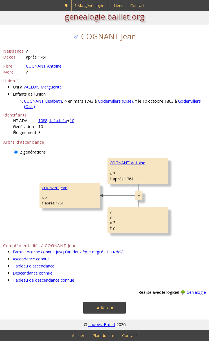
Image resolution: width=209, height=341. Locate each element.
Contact (137, 5)
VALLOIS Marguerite (42, 87)
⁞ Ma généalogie (89, 5)
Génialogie (196, 292)
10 (72, 120)
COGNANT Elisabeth (43, 101)
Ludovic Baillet (101, 324)
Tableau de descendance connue (43, 280)
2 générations (33, 152)
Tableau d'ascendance (33, 266)
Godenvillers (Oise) (115, 101)
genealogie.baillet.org (104, 16)
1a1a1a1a (58, 120)
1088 (42, 120)
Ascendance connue (31, 259)
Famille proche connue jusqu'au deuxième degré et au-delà (68, 251)
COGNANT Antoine (43, 66)
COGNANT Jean (54, 187)
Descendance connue (32, 273)
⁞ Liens (117, 5)
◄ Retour (104, 307)
